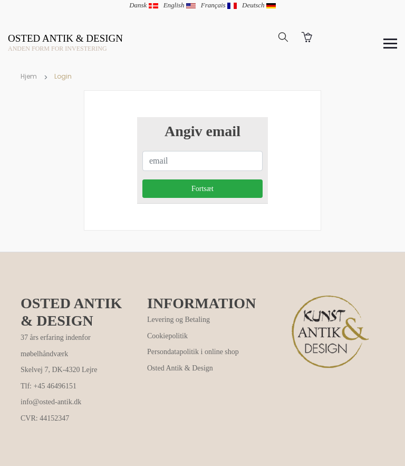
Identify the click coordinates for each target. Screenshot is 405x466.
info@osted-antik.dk (51, 402)
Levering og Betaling (178, 320)
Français (219, 5)
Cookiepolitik (167, 336)
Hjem (29, 76)
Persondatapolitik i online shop (193, 352)
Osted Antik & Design (180, 368)
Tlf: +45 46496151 (48, 386)
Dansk (143, 5)
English (179, 5)
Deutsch (259, 5)
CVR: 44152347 (45, 418)
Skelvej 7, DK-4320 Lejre (59, 370)
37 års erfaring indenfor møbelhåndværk (56, 346)
